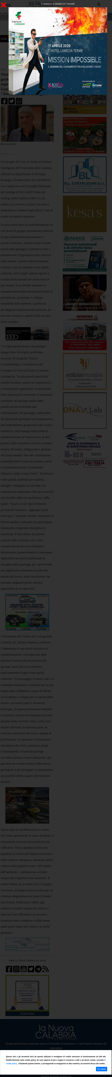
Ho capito (101, 1069)
